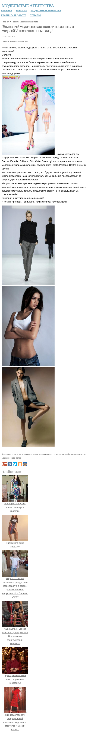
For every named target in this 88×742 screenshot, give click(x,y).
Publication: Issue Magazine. (15, 543)
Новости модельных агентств (25, 22)
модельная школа (30, 454)
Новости (21, 10)
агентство (16, 454)
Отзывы (35, 15)
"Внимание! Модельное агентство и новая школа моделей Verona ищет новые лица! (38, 29)
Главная (6, 10)
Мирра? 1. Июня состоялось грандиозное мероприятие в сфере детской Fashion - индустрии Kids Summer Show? (15, 586)
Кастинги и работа (13, 15)
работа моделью (72, 454)
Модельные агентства (28, 5)
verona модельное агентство (51, 454)
